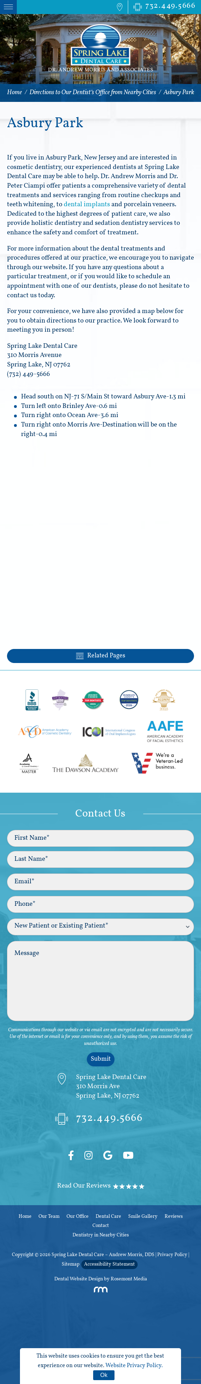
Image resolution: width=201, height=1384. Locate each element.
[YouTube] (128, 1156)
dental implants (87, 204)
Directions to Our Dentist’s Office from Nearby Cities (92, 92)
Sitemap (70, 1264)
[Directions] (100, 1087)
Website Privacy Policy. (134, 1366)
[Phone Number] (162, 6)
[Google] (107, 1156)
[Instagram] (88, 1156)
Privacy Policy (172, 1255)
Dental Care (108, 1216)
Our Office (78, 1216)
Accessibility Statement (109, 1264)
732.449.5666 (99, 1120)
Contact (100, 1225)
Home (14, 92)
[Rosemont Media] (100, 1291)
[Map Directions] (119, 7)
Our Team (49, 1216)
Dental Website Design (78, 1279)
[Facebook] (71, 1156)
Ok (103, 1375)
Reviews (174, 1216)
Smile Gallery (143, 1216)
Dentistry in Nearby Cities (100, 1235)
